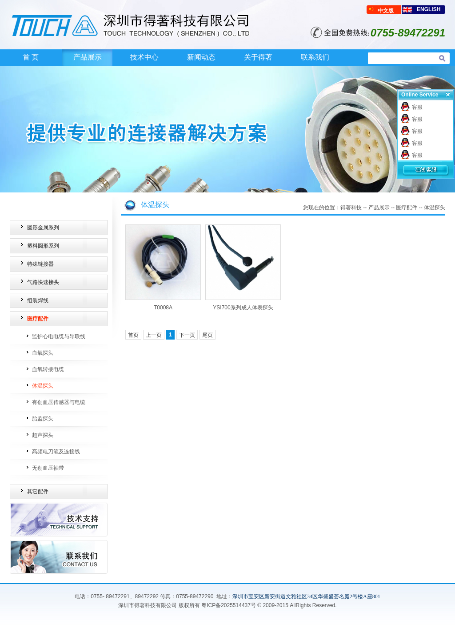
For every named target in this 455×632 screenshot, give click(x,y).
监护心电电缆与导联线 (58, 336)
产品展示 (87, 57)
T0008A (163, 307)
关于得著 (258, 57)
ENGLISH (428, 9)
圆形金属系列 (43, 227)
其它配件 (37, 491)
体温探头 (42, 386)
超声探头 (42, 435)
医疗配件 (37, 319)
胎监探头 (42, 419)
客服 (417, 107)
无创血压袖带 (48, 468)
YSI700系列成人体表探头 (243, 307)
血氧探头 (42, 353)
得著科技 (351, 207)
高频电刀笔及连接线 (56, 451)
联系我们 (315, 57)
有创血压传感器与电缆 (58, 402)
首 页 (31, 57)
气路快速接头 (43, 282)
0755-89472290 (194, 596)
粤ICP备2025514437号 (228, 605)
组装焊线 (37, 300)
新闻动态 (201, 57)
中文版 (386, 11)
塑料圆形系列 (43, 246)
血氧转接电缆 (48, 369)
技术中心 (144, 57)
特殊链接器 (40, 264)
